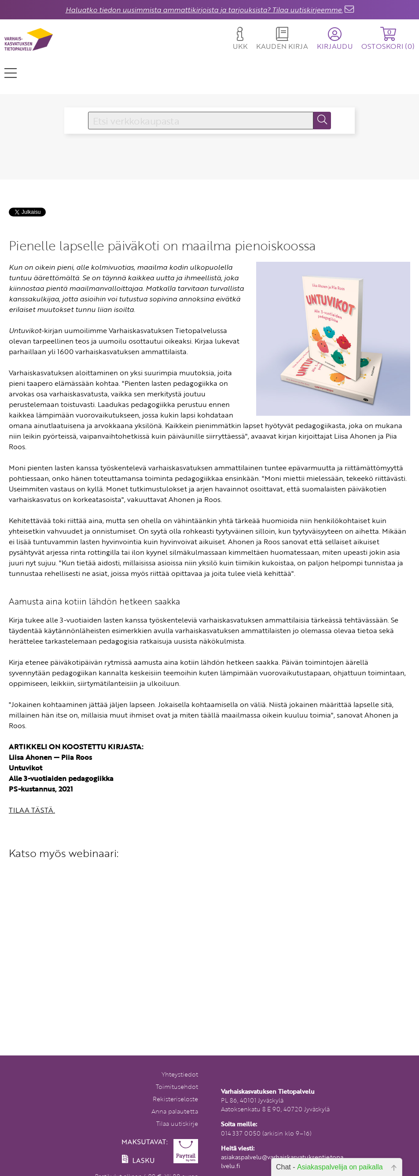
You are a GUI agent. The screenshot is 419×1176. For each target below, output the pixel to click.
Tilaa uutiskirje (177, 1123)
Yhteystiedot (180, 1074)
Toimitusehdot (177, 1086)
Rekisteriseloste (175, 1098)
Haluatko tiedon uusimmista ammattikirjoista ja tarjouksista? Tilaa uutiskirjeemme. (204, 9)
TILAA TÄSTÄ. (32, 810)
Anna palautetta (174, 1111)
